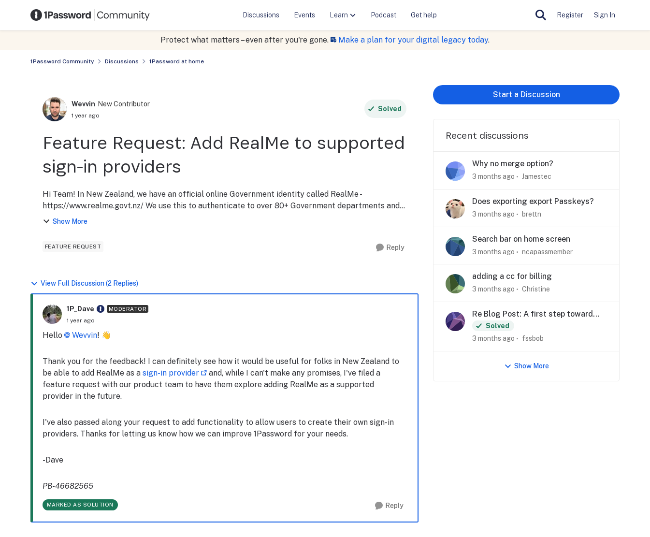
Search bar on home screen (521, 239)
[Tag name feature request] (73, 246)
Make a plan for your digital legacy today (413, 39)
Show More (65, 222)
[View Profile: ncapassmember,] (455, 246)
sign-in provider (171, 372)
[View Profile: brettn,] (455, 208)
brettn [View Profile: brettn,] (531, 214)
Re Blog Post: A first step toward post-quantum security (532, 314)
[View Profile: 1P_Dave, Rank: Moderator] (52, 314)
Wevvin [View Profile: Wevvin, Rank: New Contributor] (83, 104)
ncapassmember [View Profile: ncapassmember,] (547, 251)
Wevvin (84, 335)
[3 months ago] (493, 177)
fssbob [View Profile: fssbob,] (533, 338)
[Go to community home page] (90, 15)
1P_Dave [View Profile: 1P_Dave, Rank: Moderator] (80, 309)
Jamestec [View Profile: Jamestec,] (536, 176)
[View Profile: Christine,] (455, 283)
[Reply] (390, 247)
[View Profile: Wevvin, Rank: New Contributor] (55, 109)
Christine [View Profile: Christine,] (536, 289)
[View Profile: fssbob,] (455, 321)
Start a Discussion (526, 94)
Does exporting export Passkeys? (533, 201)
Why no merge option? (512, 163)
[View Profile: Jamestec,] (455, 171)
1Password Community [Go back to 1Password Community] (62, 61)
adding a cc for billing (512, 276)
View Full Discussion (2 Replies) (84, 283)
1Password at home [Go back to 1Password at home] (176, 61)
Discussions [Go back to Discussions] (122, 61)
